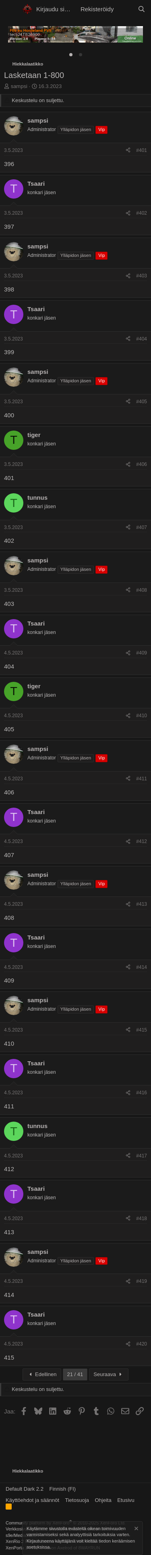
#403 (141, 276)
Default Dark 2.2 (24, 1489)
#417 (141, 1156)
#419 (141, 1281)
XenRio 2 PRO (20, 1541)
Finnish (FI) (62, 1489)
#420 (141, 1344)
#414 (141, 967)
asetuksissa (38, 1547)
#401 (141, 150)
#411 (141, 779)
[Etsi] (141, 9)
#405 (141, 401)
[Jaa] (128, 150)
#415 (141, 1030)
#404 (141, 339)
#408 (141, 590)
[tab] (71, 55)
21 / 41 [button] (75, 1374)
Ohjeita (103, 1500)
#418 (141, 1218)
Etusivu (125, 1500)
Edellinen (42, 1374)
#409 (141, 653)
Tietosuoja (77, 1500)
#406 (141, 464)
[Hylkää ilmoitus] (135, 1529)
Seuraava (108, 1374)
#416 (141, 1092)
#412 (141, 841)
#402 (141, 213)
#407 (141, 527)
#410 (141, 715)
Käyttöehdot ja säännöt (32, 1500)
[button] (11, 9)
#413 (141, 904)
